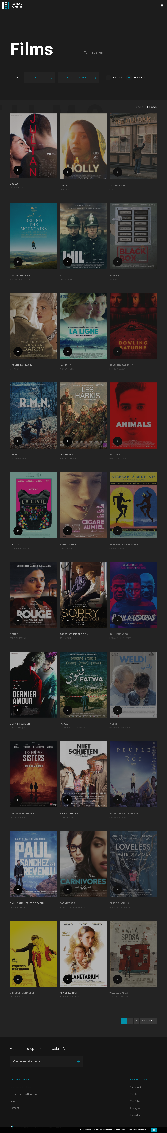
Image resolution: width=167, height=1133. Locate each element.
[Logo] (12, 5)
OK (154, 1130)
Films (32, 50)
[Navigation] (161, 5)
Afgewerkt (136, 77)
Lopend (114, 77)
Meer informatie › (140, 1130)
